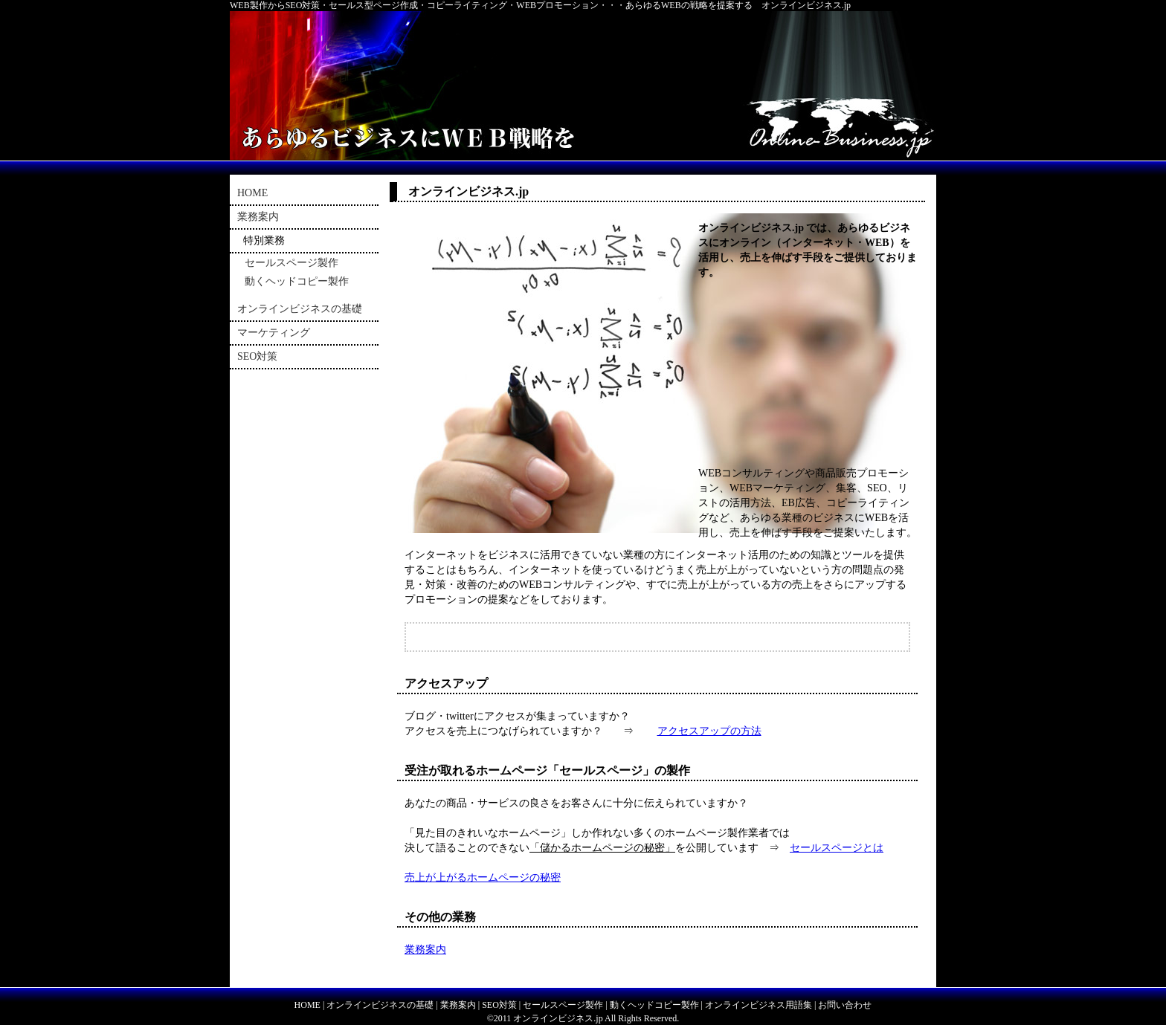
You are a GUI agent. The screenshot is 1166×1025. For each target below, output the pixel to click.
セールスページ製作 (291, 262)
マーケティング (273, 332)
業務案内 (425, 949)
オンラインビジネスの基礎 (299, 308)
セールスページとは (836, 847)
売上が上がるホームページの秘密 (483, 877)
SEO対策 (257, 356)
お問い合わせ (845, 1005)
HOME (252, 192)
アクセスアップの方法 (709, 731)
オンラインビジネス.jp (557, 1018)
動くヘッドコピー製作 (297, 281)
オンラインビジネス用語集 (758, 1005)
